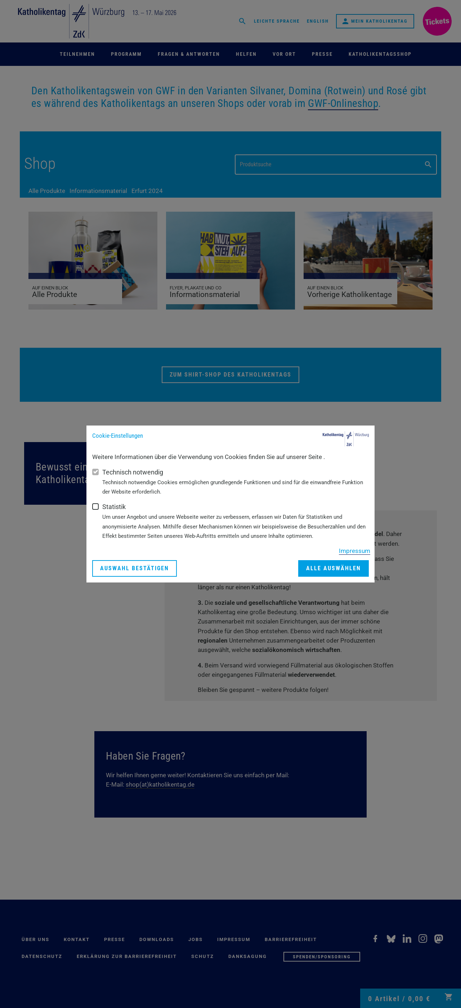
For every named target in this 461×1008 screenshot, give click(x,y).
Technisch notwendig (132, 472)
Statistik (114, 506)
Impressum (354, 550)
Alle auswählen (333, 568)
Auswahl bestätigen (134, 568)
